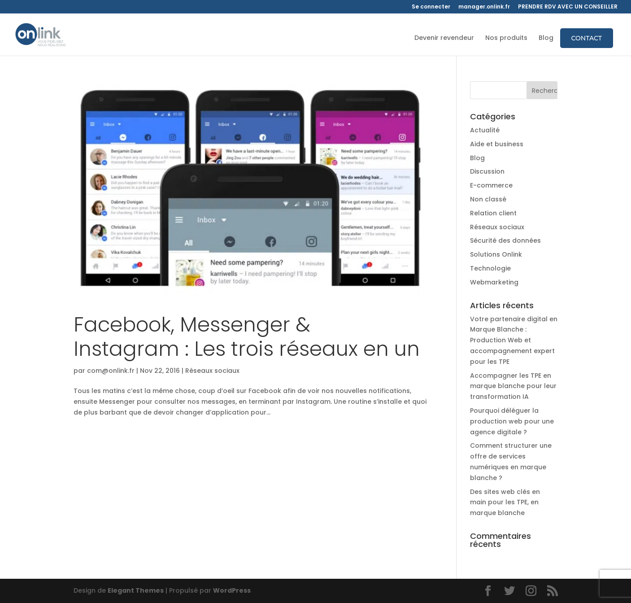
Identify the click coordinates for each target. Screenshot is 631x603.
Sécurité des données (505, 240)
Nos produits (506, 38)
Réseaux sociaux (212, 370)
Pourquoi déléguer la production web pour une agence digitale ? (512, 421)
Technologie (490, 268)
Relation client (493, 213)
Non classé (488, 199)
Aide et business (496, 144)
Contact (586, 38)
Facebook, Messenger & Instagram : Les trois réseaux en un (247, 336)
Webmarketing (494, 282)
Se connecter (431, 7)
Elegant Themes (136, 590)
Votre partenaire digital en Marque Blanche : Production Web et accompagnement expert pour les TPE (513, 340)
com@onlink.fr (111, 370)
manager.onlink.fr (484, 7)
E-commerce (491, 185)
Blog (546, 38)
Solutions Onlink (496, 254)
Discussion (487, 171)
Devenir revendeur (444, 38)
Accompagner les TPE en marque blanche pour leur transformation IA (513, 386)
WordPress (232, 590)
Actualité (485, 130)
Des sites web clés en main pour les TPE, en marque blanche (505, 502)
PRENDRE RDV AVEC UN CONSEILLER (568, 7)
